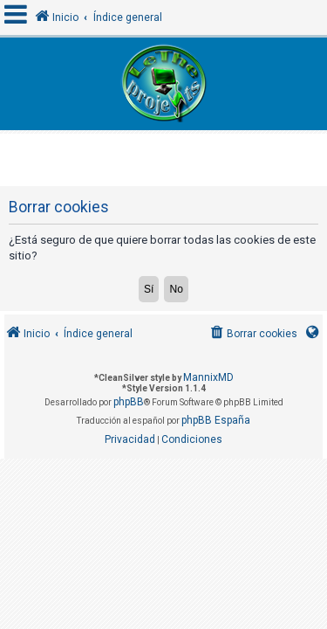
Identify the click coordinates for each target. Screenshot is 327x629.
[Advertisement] (165, 155)
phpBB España (215, 420)
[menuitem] (252, 334)
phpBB (128, 402)
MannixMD (208, 377)
